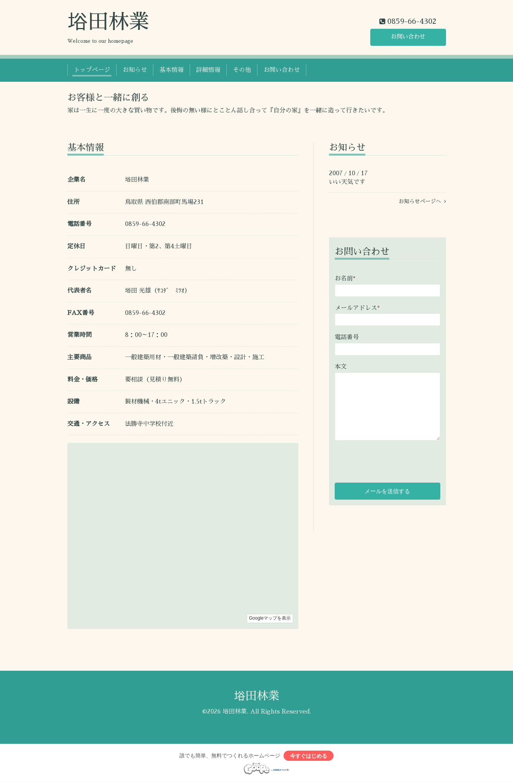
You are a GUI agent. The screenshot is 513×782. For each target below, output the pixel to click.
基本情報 (171, 70)
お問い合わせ (408, 37)
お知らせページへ (422, 201)
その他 (242, 70)
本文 (341, 367)
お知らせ (135, 70)
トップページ (92, 70)
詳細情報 (208, 70)
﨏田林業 (108, 22)
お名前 (345, 279)
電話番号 (347, 337)
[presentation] (392, 459)
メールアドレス (357, 308)
